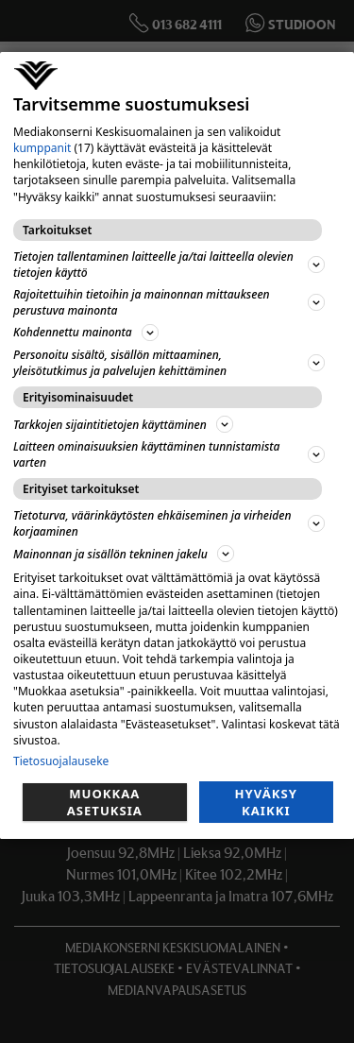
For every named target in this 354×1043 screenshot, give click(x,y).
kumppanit (42, 148)
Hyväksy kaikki (266, 802)
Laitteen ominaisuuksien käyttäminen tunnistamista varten (169, 454)
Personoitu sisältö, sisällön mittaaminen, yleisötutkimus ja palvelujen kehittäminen (169, 363)
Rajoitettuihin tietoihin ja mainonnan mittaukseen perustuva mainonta (169, 302)
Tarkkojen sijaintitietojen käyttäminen (123, 424)
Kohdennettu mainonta (86, 332)
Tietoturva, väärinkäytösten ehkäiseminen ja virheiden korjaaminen (169, 523)
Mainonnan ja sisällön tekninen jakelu (123, 553)
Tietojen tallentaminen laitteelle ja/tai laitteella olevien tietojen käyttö (169, 264)
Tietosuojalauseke (61, 761)
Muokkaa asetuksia (105, 802)
